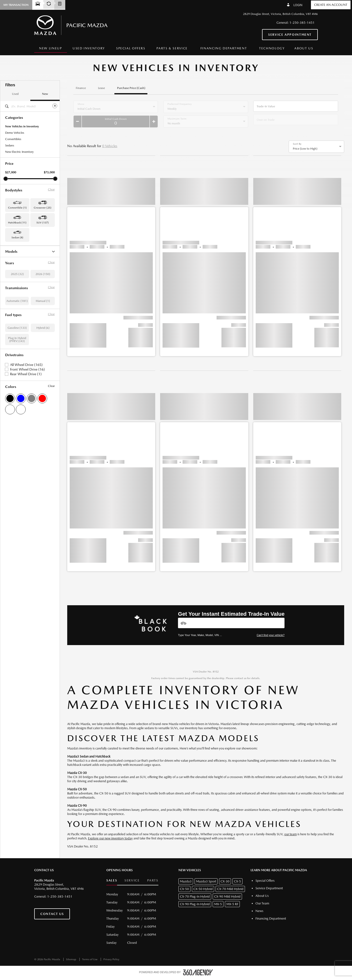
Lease (101, 88)
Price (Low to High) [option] (305, 148)
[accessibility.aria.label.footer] (198, 972)
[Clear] (54, 105)
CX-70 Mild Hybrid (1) (19, 270)
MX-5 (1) (11, 296)
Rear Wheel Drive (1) (26, 431)
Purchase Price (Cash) (131, 88)
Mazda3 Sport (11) (17, 309)
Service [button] (132, 880)
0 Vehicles (109, 146)
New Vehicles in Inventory (22, 126)
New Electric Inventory (19, 152)
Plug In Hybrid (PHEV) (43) (17, 397)
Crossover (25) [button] (42, 207)
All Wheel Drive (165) (26, 422)
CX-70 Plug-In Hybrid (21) (22, 277)
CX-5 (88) (11, 264)
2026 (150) (42, 331)
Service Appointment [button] (290, 34)
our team (290, 834)
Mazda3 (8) (12, 302)
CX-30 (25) (12, 258)
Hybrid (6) (42, 385)
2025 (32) (17, 331)
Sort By (297, 144)
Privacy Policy (111, 959)
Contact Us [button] (52, 914)
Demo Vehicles (14, 132)
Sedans (9, 145)
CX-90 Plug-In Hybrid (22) (22, 289)
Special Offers (130, 48)
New (45, 94)
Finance (81, 88)
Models (30, 251)
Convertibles (13, 139)
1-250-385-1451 (302, 22)
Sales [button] (111, 880)
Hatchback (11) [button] (17, 222)
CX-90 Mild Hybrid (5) (19, 283)
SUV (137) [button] (42, 222)
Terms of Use (90, 959)
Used (15, 94)
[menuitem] (50, 48)
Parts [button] (152, 880)
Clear (51, 189)
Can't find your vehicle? (271, 635)
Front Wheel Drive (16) (27, 426)
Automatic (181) (17, 358)
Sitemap (71, 959)
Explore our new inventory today (110, 838)
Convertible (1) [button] (17, 207)
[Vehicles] (231, 623)
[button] (111, 260)
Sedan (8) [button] (17, 237)
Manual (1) (43, 358)
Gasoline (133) (17, 385)
